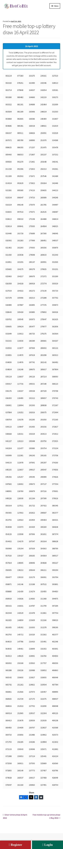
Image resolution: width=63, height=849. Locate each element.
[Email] (41, 797)
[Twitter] (31, 797)
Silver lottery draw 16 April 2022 (15, 816)
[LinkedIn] (36, 797)
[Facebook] (23, 797)
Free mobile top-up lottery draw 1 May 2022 (46, 816)
